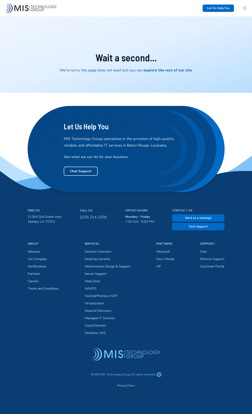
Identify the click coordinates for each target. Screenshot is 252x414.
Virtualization (94, 303)
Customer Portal (212, 266)
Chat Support (80, 171)
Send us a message (198, 218)
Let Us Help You (218, 8)
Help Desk (92, 281)
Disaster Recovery (98, 310)
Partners (34, 274)
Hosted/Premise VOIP (101, 296)
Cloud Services (95, 325)
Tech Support (198, 226)
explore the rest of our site (167, 70)
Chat (203, 251)
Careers (33, 281)
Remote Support (212, 259)
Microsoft (163, 251)
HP (158, 266)
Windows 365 (95, 333)
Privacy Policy (126, 386)
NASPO (90, 288)
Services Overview (98, 251)
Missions (34, 251)
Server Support (96, 274)
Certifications (37, 266)
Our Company (37, 259)
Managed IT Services (100, 318)
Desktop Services (97, 259)
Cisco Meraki (165, 259)
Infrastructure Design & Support (107, 266)
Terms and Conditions (43, 288)
